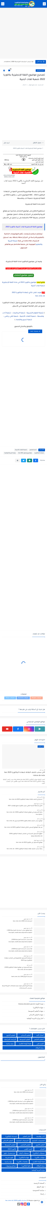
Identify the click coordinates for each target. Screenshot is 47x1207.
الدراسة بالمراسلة (10, 1039)
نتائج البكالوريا (26, 1166)
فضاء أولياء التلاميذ (25, 1043)
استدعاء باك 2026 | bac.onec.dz (22, 921)
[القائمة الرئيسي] (44, 3)
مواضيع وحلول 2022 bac (25, 453)
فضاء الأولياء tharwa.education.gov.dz (30, 1004)
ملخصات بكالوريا (22, 1161)
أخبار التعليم (40, 70)
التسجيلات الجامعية (22, 1140)
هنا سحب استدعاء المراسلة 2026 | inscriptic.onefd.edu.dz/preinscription (18, 62)
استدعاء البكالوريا (11, 1136)
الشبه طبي (40, 1043)
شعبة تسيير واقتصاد (24, 320)
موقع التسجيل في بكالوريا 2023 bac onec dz (29, 842)
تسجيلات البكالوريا (39, 1153)
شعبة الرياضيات (18, 313)
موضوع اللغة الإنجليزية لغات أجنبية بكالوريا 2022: (27, 148)
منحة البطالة (40, 1048)
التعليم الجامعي (39, 1039)
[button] (35, 460)
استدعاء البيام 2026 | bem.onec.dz (21, 976)
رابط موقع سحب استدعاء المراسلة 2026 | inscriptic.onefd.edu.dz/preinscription (19, 931)
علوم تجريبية (9, 1157)
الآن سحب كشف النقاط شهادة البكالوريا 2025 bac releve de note (24, 774)
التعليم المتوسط (25, 1039)
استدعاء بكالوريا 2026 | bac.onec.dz (16, 1200)
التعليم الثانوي (10, 1035)
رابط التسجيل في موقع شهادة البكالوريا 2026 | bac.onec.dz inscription (24, 813)
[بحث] (2, 3)
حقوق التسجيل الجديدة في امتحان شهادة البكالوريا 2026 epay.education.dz (25, 835)
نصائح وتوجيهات (11, 1166)
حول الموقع (40, 1187)
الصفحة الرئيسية (39, 1183)
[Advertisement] (23, 33)
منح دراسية (9, 1043)
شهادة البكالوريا (38, 1007)
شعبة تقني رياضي (11, 316)
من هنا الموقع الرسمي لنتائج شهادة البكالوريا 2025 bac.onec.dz (23, 827)
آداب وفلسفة (40, 1136)
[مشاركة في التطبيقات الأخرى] (17, 460)
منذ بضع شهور (27, 919)
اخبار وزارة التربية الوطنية (35, 1018)
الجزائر (42, 1149)
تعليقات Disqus (10, 698)
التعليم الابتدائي (26, 1035)
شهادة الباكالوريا (39, 453)
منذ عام (41, 770)
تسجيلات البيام (24, 1153)
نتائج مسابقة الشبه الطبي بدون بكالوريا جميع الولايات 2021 (25, 806)
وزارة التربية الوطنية (10, 453)
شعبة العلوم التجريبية (35, 313)
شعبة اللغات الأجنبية (28, 316)
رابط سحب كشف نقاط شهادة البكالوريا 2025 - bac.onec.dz (24, 849)
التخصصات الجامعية (38, 1140)
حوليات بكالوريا (40, 1157)
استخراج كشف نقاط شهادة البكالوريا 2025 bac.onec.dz (25, 799)
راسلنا (42, 1194)
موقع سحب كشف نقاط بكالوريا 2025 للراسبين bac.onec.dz (24, 821)
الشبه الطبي (28, 1149)
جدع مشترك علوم (9, 1153)
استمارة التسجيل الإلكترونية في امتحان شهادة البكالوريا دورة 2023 (18, 959)
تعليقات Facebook (23, 698)
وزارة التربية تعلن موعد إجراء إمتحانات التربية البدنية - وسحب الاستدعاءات (17, 987)
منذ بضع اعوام (37, 803)
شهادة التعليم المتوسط (35, 1011)
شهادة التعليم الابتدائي (36, 1015)
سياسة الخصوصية (38, 1190)
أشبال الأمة (40, 1035)
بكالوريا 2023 (12, 1149)
